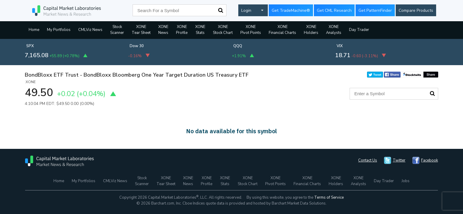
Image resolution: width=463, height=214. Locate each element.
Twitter (399, 160)
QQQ (237, 46)
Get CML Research (334, 10)
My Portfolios (59, 29)
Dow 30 (137, 46)
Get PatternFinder (375, 10)
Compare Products (416, 10)
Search (220, 10)
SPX (30, 46)
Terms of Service (329, 197)
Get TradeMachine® (291, 10)
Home (34, 29)
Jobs (406, 181)
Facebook (429, 160)
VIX (340, 46)
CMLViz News (90, 29)
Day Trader (359, 29)
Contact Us (367, 160)
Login (246, 10)
